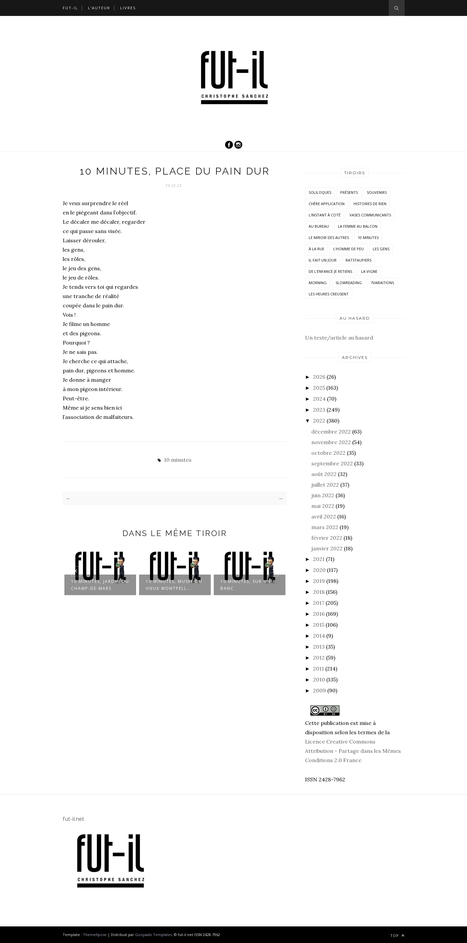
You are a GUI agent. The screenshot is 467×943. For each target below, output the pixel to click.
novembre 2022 (331, 442)
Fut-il (70, 7)
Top (397, 935)
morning (318, 282)
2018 (319, 592)
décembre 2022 (331, 431)
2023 (319, 409)
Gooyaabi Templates (153, 934)
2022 (319, 420)
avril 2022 (323, 516)
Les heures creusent (329, 293)
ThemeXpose (95, 934)
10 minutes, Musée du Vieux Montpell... (174, 585)
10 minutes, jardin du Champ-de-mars (100, 585)
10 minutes (178, 459)
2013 (319, 646)
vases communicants (370, 214)
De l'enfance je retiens (330, 271)
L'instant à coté (325, 214)
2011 (318, 668)
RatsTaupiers (358, 260)
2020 (319, 570)
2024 (319, 398)
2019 (319, 581)
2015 (318, 624)
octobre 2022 (328, 452)
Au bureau (319, 226)
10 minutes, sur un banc (245, 585)
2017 (318, 602)
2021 (319, 559)
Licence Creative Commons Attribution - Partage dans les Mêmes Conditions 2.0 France (353, 750)
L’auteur (99, 7)
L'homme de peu (348, 248)
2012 (319, 657)
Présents (349, 192)
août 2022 (324, 474)
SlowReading (349, 282)
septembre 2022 (332, 463)
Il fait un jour (323, 260)
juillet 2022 (325, 484)
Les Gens (381, 248)
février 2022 (326, 537)
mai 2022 (322, 506)
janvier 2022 (327, 548)
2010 (319, 679)
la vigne (369, 271)
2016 (319, 613)
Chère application (327, 203)
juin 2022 (322, 495)
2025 (319, 387)
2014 (319, 635)
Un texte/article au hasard (339, 337)
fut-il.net (73, 819)
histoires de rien (369, 203)
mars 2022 (324, 527)
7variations (382, 282)
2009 (319, 690)
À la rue (316, 248)
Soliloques (320, 192)
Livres (128, 7)
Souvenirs (377, 192)
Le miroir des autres (329, 237)
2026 (319, 376)
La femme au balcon (357, 226)
